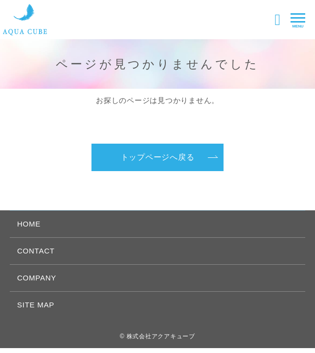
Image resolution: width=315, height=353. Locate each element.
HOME (29, 224)
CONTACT (36, 251)
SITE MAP (35, 305)
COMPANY (36, 278)
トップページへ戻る (158, 157)
